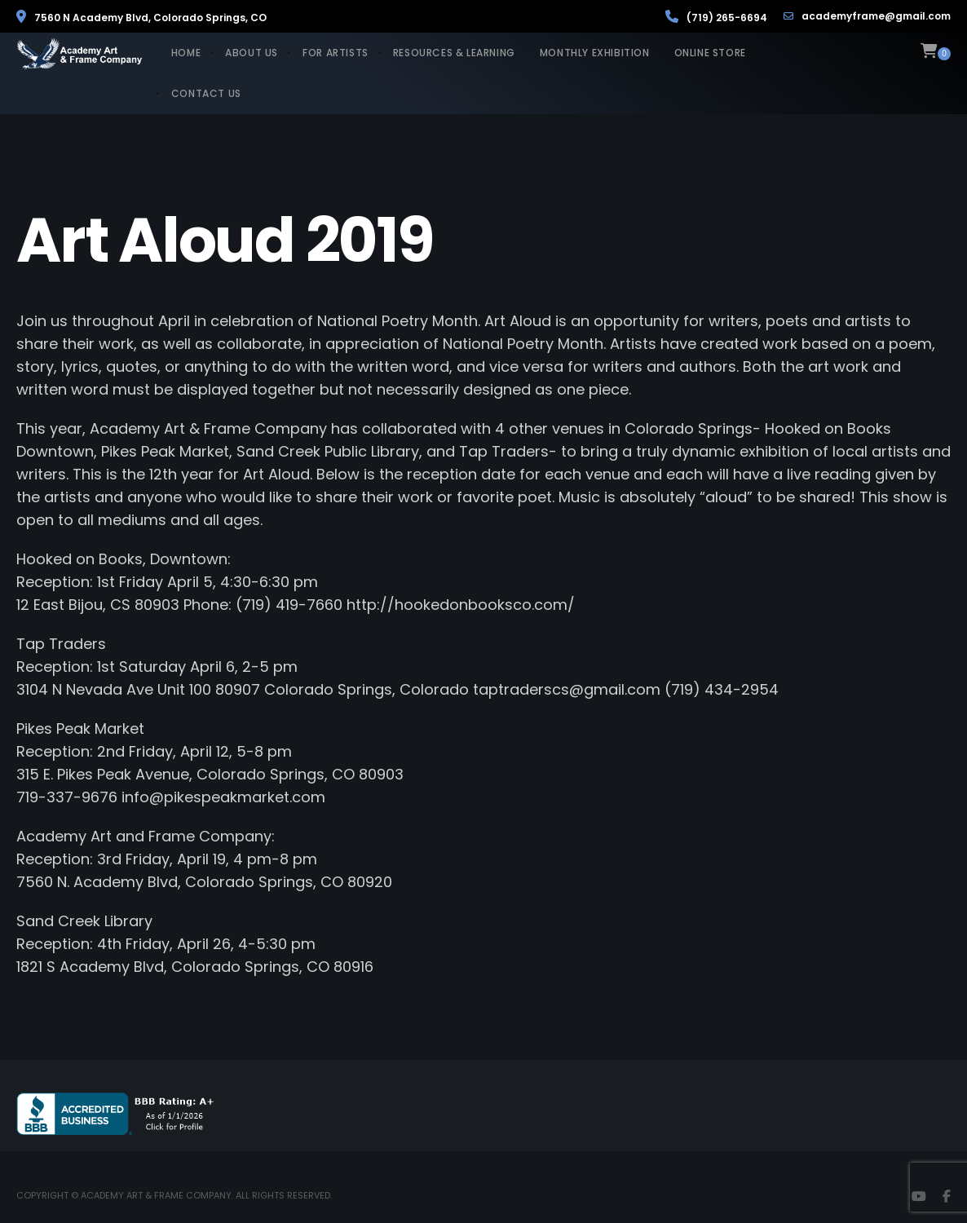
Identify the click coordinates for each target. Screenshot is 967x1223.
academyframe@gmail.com (867, 16)
